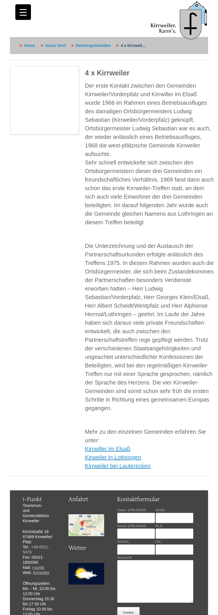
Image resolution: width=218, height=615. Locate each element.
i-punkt (38, 567)
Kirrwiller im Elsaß (107, 449)
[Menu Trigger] (23, 12)
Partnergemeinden (93, 45)
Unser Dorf (55, 45)
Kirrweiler (41, 572)
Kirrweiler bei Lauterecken (117, 466)
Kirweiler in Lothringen (113, 457)
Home (29, 45)
